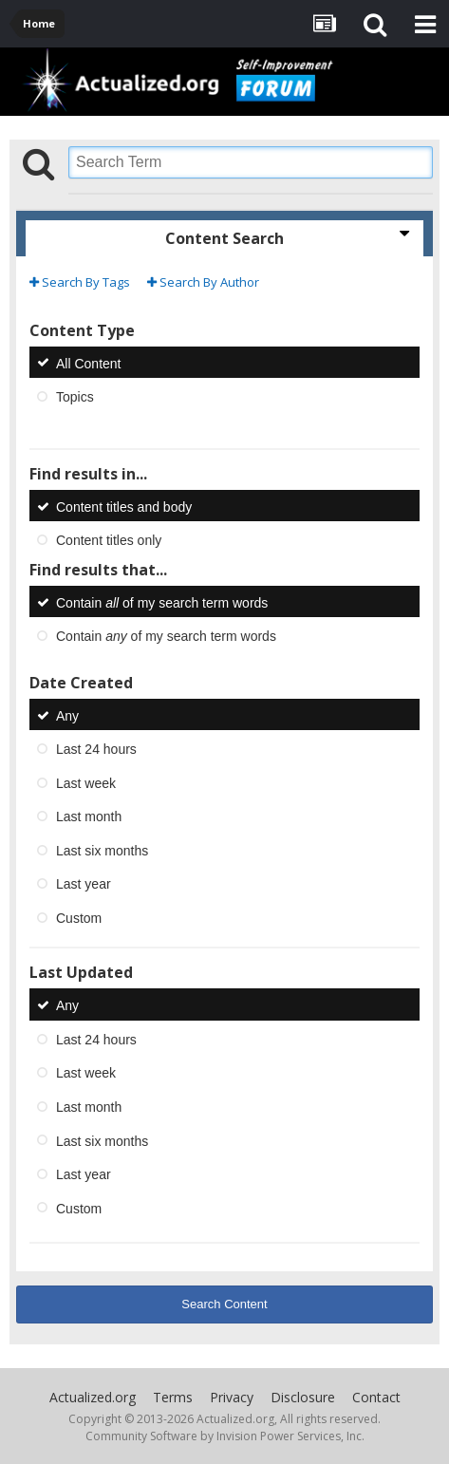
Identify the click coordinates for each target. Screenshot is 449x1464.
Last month (89, 816)
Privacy (231, 1397)
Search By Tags (79, 282)
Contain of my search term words (162, 602)
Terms (173, 1397)
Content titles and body (124, 506)
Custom (79, 917)
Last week (86, 782)
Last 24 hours (96, 749)
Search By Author (203, 282)
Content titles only (108, 540)
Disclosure (303, 1397)
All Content (88, 362)
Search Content (224, 1304)
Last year (83, 884)
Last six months (102, 849)
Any (67, 715)
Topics (75, 396)
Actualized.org (92, 1397)
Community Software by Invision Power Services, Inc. (225, 1436)
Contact (376, 1397)
